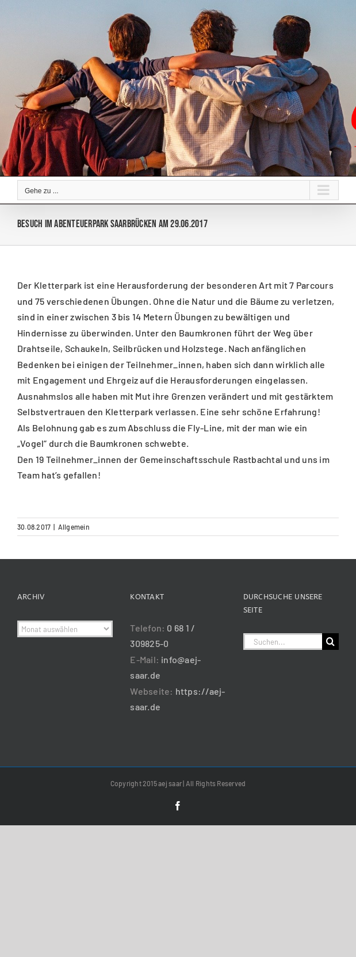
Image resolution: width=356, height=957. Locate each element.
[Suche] (330, 641)
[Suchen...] (282, 641)
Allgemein (74, 527)
